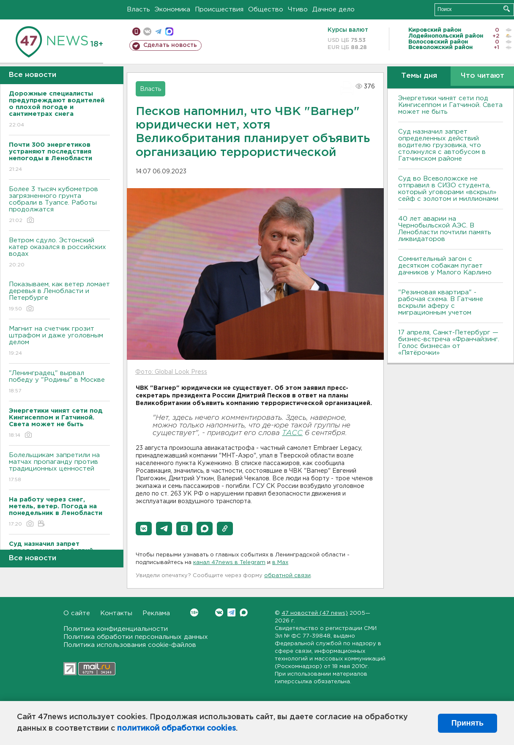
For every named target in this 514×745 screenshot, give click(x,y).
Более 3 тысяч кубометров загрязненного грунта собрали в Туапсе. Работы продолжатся (59, 205)
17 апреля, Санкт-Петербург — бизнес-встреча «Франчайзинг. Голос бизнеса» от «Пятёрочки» (448, 343)
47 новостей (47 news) (315, 613)
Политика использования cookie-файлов (129, 645)
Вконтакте (194, 612)
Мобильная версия (136, 31)
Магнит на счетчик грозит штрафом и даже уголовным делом (59, 341)
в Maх (280, 562)
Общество (265, 9)
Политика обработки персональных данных (135, 637)
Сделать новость (170, 45)
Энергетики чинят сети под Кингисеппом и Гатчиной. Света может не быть (450, 105)
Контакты (116, 613)
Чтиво (298, 9)
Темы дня (419, 76)
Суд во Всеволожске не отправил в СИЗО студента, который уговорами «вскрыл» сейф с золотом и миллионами (448, 189)
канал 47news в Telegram (229, 562)
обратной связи (287, 575)
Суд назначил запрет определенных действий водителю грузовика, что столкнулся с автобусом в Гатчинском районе (442, 145)
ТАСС (292, 433)
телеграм (158, 31)
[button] (144, 528)
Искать (506, 8)
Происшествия (219, 9)
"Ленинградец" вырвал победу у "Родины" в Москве (59, 382)
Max (244, 612)
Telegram (231, 612)
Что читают (482, 76)
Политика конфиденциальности (115, 629)
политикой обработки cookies (176, 728)
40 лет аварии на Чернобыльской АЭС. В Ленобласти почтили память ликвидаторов (444, 229)
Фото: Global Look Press (171, 372)
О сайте (76, 613)
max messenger (169, 31)
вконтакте (147, 31)
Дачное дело (333, 9)
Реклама (156, 613)
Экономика (172, 9)
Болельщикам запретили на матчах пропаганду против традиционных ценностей (59, 467)
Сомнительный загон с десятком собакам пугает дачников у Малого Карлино (445, 265)
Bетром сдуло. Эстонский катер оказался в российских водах (59, 253)
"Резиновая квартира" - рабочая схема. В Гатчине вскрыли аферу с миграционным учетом (440, 302)
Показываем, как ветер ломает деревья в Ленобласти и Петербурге (59, 297)
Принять (467, 723)
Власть (138, 9)
